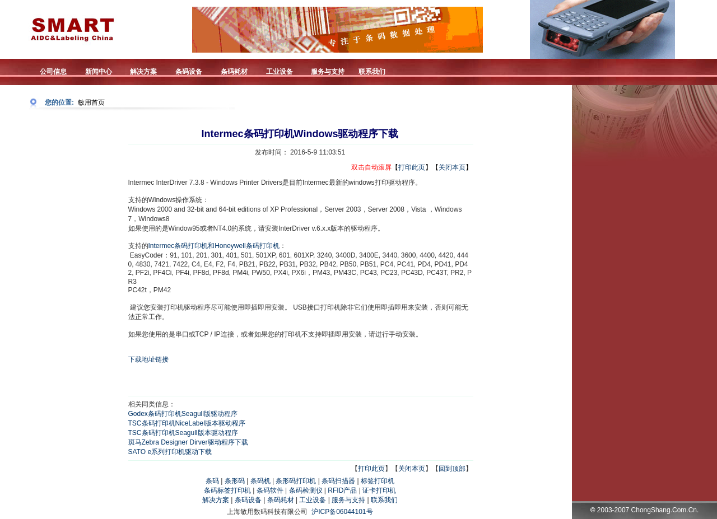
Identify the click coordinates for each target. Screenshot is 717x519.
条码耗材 (280, 500)
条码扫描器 (338, 481)
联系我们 (384, 500)
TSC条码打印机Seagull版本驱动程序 (183, 433)
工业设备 (312, 500)
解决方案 (215, 500)
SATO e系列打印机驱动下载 (170, 452)
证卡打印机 (379, 490)
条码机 (260, 481)
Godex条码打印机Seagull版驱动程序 (183, 414)
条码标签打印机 (227, 490)
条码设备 (248, 500)
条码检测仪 (306, 490)
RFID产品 (342, 490)
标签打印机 (377, 481)
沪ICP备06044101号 (342, 512)
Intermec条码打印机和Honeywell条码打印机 (214, 246)
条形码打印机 (296, 481)
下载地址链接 (148, 359)
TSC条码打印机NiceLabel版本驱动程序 (186, 423)
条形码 (235, 481)
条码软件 (270, 490)
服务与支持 (348, 500)
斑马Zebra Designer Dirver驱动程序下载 (188, 442)
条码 (212, 481)
